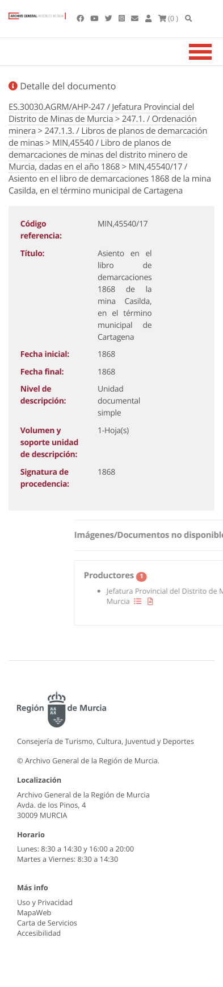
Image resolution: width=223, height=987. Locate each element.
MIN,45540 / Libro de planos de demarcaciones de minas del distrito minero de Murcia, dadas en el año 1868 (98, 154)
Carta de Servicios (47, 923)
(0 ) (168, 18)
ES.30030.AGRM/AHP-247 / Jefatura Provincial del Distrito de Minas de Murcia (101, 113)
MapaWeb (34, 912)
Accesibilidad (39, 933)
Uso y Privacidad (45, 902)
